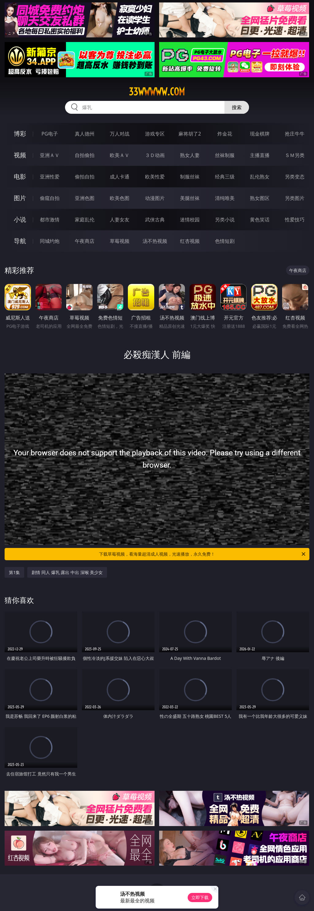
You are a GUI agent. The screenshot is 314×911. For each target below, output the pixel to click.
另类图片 (294, 198)
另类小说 (225, 219)
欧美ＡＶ (119, 155)
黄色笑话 (260, 219)
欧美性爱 (155, 176)
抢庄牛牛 (294, 133)
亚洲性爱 (49, 176)
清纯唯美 (225, 198)
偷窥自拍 (49, 198)
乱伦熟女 (260, 176)
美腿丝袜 (190, 198)
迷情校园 (190, 219)
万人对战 (119, 133)
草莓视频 (119, 241)
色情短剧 (225, 241)
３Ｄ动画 (155, 155)
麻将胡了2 (189, 133)
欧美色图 (119, 198)
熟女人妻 (190, 155)
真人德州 (84, 133)
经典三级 (225, 176)
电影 (20, 176)
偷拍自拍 (84, 176)
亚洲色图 (84, 198)
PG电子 (49, 133)
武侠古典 (155, 219)
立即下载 (200, 897)
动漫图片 (155, 198)
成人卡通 (119, 176)
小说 (20, 219)
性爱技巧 (294, 219)
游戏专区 (155, 133)
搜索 (237, 107)
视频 (20, 155)
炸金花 (224, 133)
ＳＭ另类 (294, 155)
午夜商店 (84, 241)
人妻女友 (119, 219)
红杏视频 (190, 241)
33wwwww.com (157, 92)
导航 (20, 241)
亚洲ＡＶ (49, 155)
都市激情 (49, 219)
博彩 (20, 133)
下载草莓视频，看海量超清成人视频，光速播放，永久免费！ (202, 554)
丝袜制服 (225, 155)
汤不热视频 (155, 241)
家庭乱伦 (84, 219)
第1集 (14, 572)
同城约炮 (49, 241)
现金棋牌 (260, 133)
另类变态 (294, 176)
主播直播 (260, 155)
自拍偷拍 (84, 155)
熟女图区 (260, 198)
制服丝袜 (190, 176)
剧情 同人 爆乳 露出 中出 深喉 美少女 (67, 572)
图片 (20, 198)
